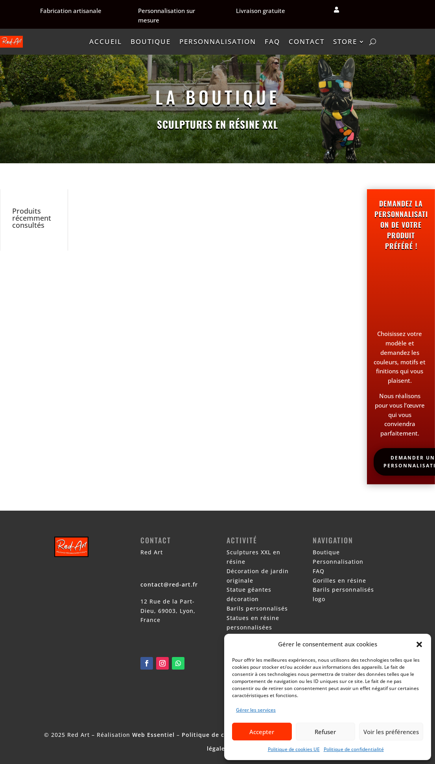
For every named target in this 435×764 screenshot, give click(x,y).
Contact (306, 41)
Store (345, 41)
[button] (419, 644)
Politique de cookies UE (294, 749)
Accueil (105, 41)
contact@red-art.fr (169, 584)
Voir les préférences (391, 732)
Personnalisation (217, 41)
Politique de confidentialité (354, 749)
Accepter (261, 732)
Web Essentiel (153, 734)
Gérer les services (256, 710)
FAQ (272, 41)
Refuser (325, 732)
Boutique (151, 41)
